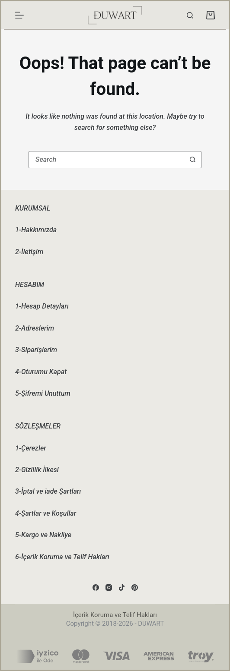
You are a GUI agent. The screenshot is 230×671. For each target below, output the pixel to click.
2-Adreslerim (34, 328)
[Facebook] (96, 587)
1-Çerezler (30, 448)
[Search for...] (106, 159)
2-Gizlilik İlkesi (37, 470)
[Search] (190, 15)
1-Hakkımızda (36, 230)
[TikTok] (121, 587)
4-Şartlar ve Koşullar (45, 513)
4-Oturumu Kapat (41, 372)
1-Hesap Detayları (42, 306)
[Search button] (192, 159)
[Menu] (19, 15)
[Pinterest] (134, 587)
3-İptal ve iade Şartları (48, 491)
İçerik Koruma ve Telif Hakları (115, 615)
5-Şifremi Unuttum (42, 393)
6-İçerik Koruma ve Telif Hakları (62, 557)
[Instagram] (108, 587)
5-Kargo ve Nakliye (43, 535)
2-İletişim (29, 252)
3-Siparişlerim (36, 350)
